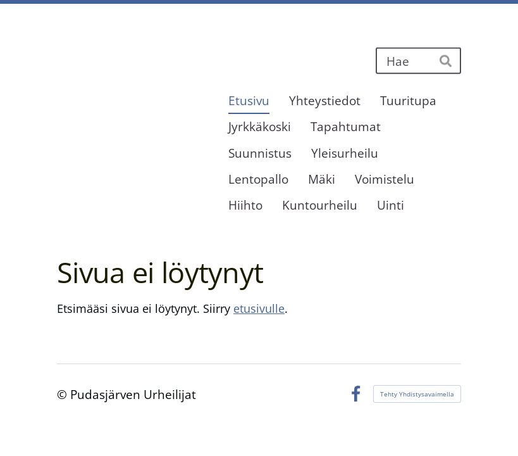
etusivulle (259, 308)
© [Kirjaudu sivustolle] (63, 394)
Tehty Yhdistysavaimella (417, 394)
